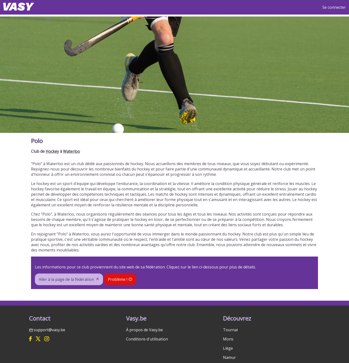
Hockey (52, 151)
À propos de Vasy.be (144, 329)
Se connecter (334, 7)
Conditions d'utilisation (147, 339)
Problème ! (117, 279)
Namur (229, 357)
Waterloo (71, 151)
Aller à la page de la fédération (66, 279)
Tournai (230, 329)
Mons (228, 339)
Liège (228, 348)
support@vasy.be (49, 329)
